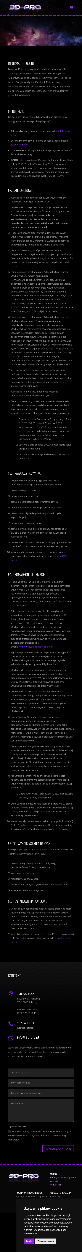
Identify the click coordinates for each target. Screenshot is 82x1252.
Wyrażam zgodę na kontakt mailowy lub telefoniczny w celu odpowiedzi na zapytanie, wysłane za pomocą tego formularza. (39, 1135)
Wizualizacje (56, 1184)
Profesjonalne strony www (63, 1177)
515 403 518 (26, 1023)
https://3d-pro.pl (19, 144)
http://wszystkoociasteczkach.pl (36, 646)
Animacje (54, 1181)
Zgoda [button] (29, 1241)
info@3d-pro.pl (28, 1037)
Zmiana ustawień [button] (45, 1241)
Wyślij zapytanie (58, 1148)
